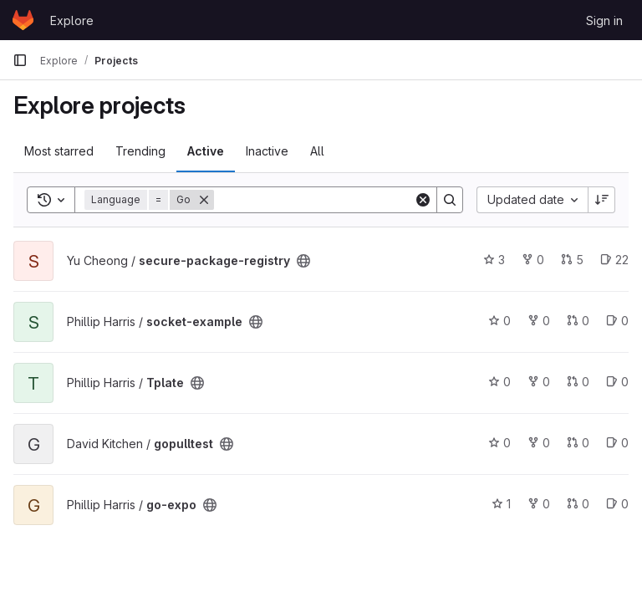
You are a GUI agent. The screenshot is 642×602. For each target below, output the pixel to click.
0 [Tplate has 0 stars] (499, 382)
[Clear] (423, 200)
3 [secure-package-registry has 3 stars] (494, 260)
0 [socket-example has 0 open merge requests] (578, 321)
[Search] (317, 200)
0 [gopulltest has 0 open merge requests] (578, 443)
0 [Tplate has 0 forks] (538, 382)
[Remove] (204, 200)
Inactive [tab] (267, 151)
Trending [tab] (140, 151)
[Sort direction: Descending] (601, 199)
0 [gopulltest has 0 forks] (538, 443)
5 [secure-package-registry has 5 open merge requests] (572, 260)
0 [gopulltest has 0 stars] (499, 443)
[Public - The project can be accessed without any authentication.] (303, 261)
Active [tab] (205, 151)
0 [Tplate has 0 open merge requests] (578, 382)
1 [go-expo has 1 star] (501, 504)
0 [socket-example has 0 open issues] (617, 321)
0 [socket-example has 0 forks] (538, 321)
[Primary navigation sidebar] (20, 60)
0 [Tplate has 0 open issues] (617, 382)
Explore (72, 20)
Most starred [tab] (59, 151)
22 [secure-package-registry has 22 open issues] (614, 260)
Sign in (604, 20)
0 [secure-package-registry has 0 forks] (533, 260)
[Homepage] (23, 20)
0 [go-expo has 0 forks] (538, 504)
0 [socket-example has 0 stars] (499, 321)
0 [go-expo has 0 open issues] (617, 504)
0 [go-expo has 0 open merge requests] (578, 504)
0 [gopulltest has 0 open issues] (617, 443)
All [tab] (317, 151)
